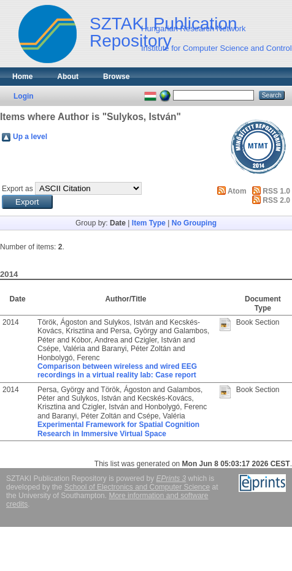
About (68, 76)
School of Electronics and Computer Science (137, 487)
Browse (116, 76)
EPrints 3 (171, 478)
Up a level (30, 136)
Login (23, 96)
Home (22, 76)
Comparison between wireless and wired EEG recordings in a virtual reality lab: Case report (117, 370)
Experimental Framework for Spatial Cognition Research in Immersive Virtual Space (118, 428)
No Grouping (194, 223)
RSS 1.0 (276, 191)
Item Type (149, 223)
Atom (237, 191)
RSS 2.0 (276, 200)
